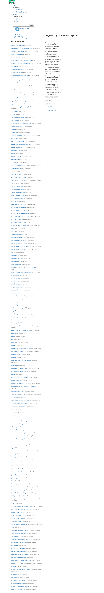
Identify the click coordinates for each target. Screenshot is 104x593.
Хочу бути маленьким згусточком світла (22, 499)
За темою (17, 34)
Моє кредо (14, 255)
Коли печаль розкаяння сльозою (20, 213)
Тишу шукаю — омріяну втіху (19, 460)
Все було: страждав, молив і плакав (21, 135)
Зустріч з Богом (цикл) (17, 198)
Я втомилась (14, 545)
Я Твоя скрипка (15, 574)
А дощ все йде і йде (16, 54)
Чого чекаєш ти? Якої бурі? (18, 518)
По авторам (19, 20)
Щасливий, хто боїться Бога (19, 524)
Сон (12, 412)
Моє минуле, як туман (17, 258)
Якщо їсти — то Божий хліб (18, 589)
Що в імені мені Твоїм (17, 536)
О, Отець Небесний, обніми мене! (20, 330)
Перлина (13, 357)
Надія (12, 293)
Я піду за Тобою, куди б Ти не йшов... (21, 560)
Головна (15, 5)
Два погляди (14, 162)
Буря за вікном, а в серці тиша (19, 95)
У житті (13, 481)
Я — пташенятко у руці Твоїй (19, 580)
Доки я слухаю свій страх (18, 165)
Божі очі (13, 83)
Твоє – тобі (14, 430)
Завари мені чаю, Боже (17, 189)
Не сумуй (13, 311)
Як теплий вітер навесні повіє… (20, 586)
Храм (12, 503)
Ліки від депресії (15, 234)
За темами (19, 9)
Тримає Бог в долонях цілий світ (20, 475)
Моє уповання (15, 261)
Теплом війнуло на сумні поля (19, 439)
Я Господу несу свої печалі (18, 548)
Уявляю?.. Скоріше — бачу (18, 493)
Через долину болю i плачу (18, 515)
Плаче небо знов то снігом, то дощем (21, 360)
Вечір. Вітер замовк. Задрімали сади (21, 123)
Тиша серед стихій (16, 457)
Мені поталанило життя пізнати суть (21, 246)
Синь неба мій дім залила (18, 406)
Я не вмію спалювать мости (19, 557)
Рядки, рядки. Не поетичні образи (20, 400)
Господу (13, 153)
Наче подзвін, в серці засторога (20, 299)
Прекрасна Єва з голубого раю (19, 377)
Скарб (12, 409)
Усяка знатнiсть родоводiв (18, 490)
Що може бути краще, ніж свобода (20, 539)
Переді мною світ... (16, 354)
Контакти (15, 21)
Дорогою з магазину (16, 168)
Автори (15, 14)
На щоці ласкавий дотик (17, 287)
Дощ (12, 171)
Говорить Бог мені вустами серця (20, 144)
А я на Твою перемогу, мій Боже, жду (21, 60)
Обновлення (14, 333)
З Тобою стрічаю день (17, 186)
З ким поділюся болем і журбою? (20, 180)
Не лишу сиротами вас (17, 302)
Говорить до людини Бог (18, 147)
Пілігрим (13, 345)
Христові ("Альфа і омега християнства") (22, 506)
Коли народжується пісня (18, 210)
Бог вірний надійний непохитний (20, 75)
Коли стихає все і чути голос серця (20, 216)
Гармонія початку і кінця (17, 141)
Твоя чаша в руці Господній (18, 433)
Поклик (13, 374)
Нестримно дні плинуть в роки (19, 317)
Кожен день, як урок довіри (18, 204)
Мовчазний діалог (16, 264)
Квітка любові (14, 201)
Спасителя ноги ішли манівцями (20, 418)
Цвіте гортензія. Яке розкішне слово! (21, 509)
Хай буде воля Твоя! (16, 496)
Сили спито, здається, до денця (20, 403)
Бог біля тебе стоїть (16, 72)
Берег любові (14, 66)
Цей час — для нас (16, 512)
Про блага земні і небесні (18, 391)
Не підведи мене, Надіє (17, 308)
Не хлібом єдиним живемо (18, 314)
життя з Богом (52, 110)
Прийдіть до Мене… (16, 380)
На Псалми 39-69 (16, 278)
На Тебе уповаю (15, 284)
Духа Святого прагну (16, 174)
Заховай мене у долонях (18, 192)
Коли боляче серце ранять (18, 207)
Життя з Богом (18, 36)
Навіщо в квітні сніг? (16, 290)
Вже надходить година (17, 126)
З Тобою (13, 183)
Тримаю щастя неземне (17, 478)
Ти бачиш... (14, 442)
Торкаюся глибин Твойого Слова (20, 472)
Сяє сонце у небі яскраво (18, 424)
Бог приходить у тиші (17, 80)
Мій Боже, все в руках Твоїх (18, 237)
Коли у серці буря (16, 219)
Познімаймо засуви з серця (18, 371)
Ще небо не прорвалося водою (19, 530)
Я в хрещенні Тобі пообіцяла (19, 542)
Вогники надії (14, 132)
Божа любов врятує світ (17, 86)
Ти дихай (13, 448)
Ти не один (14, 454)
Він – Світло (14, 111)
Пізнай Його (14, 342)
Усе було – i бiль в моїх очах (19, 487)
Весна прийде (15, 120)
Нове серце (14, 323)
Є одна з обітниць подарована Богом (21, 48)
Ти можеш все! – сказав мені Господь (21, 451)
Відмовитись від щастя (17, 104)
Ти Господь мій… (15, 445)
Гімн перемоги (15, 138)
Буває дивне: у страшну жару (19, 89)
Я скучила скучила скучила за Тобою (21, 569)
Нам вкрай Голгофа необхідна (19, 296)
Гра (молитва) (15, 159)
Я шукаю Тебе (15, 577)
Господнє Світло (15, 150)
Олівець (13, 336)
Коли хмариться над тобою (18, 222)
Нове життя (14, 320)
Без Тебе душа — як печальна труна (21, 63)
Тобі (12, 466)
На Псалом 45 (15, 281)
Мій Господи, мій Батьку (17, 240)
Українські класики (21, 12)
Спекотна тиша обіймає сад (19, 421)
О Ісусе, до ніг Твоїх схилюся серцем (21, 326)
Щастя (12, 527)
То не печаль (14, 463)
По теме (18, 18)
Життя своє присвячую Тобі (18, 177)
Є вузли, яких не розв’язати (18, 45)
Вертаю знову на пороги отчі (19, 117)
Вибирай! (13, 129)
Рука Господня (15, 397)
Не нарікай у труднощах (17, 305)
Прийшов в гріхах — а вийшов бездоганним (23, 386)
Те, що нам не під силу (17, 436)
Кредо (12, 228)
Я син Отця (14, 566)
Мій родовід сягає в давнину (19, 243)
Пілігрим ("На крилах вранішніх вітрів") (22, 348)
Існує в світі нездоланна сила (19, 51)
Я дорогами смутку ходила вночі (20, 554)
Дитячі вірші (19, 11)
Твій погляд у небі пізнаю (18, 427)
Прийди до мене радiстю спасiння (20, 383)
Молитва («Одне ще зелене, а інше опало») (23, 267)
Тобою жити (14, 469)
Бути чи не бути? (15, 98)
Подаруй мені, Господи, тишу (19, 368)
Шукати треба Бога (16, 521)
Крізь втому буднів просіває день (20, 225)
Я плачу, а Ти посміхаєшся (18, 563)
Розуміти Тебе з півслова (18, 394)
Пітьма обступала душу (17, 351)
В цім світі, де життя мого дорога (20, 101)
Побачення (14, 365)
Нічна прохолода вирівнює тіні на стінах (22, 272)
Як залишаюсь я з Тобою (18, 583)
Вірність (13, 114)
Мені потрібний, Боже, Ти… (18, 249)
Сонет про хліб (15, 415)
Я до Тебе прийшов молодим (19, 551)
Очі (12, 339)
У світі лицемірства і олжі (18, 484)
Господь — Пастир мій (17, 156)
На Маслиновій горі (16, 275)
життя (50, 106)
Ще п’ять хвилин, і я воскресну (19, 533)
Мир (12, 252)
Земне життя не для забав (18, 195)
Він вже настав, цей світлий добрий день (22, 107)
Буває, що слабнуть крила (21, 38)
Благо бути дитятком (16, 69)
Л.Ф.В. (12, 231)
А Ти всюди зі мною (16, 57)
